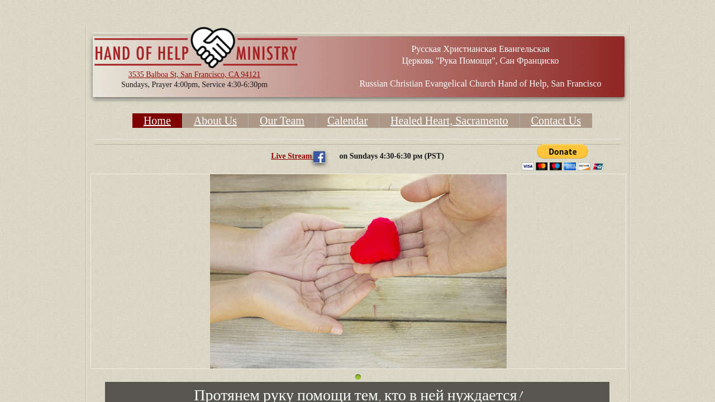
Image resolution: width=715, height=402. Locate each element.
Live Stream (292, 156)
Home (157, 120)
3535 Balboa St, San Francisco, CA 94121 (194, 74)
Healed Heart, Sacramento (449, 120)
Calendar (347, 120)
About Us (215, 120)
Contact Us (556, 120)
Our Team (282, 120)
